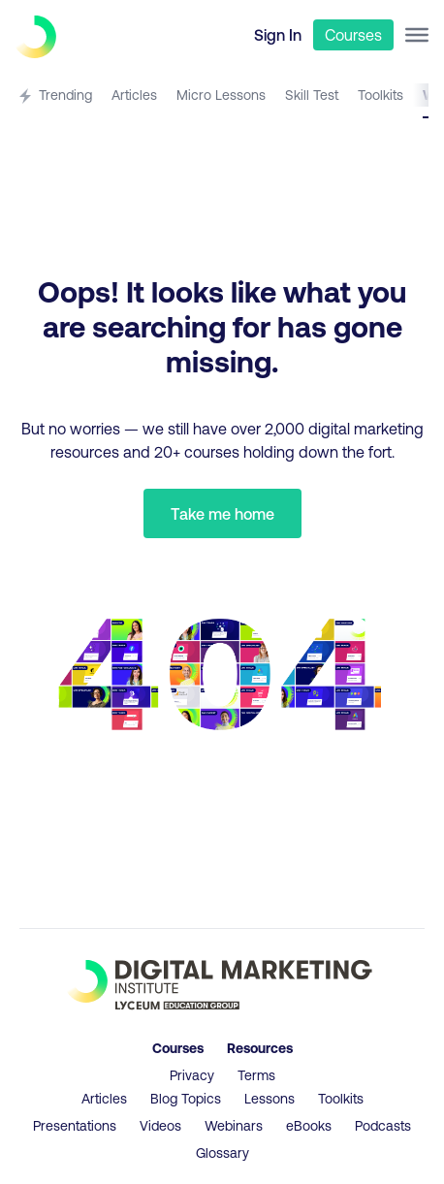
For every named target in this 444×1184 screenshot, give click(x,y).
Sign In (277, 34)
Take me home (222, 513)
